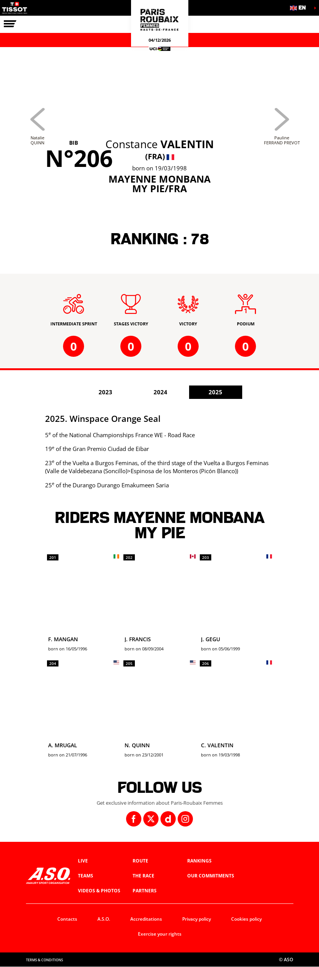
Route (140, 861)
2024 (160, 392)
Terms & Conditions (44, 959)
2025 (215, 392)
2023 (105, 392)
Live (83, 861)
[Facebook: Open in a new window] (133, 819)
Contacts (67, 919)
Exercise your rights (159, 934)
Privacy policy (196, 919)
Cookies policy (246, 919)
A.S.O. (103, 919)
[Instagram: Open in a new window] (185, 819)
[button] (300, 8)
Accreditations (146, 919)
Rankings (199, 861)
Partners (145, 890)
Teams (85, 875)
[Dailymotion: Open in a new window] (168, 819)
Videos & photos (99, 890)
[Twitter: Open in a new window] (151, 819)
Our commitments (210, 875)
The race (143, 875)
